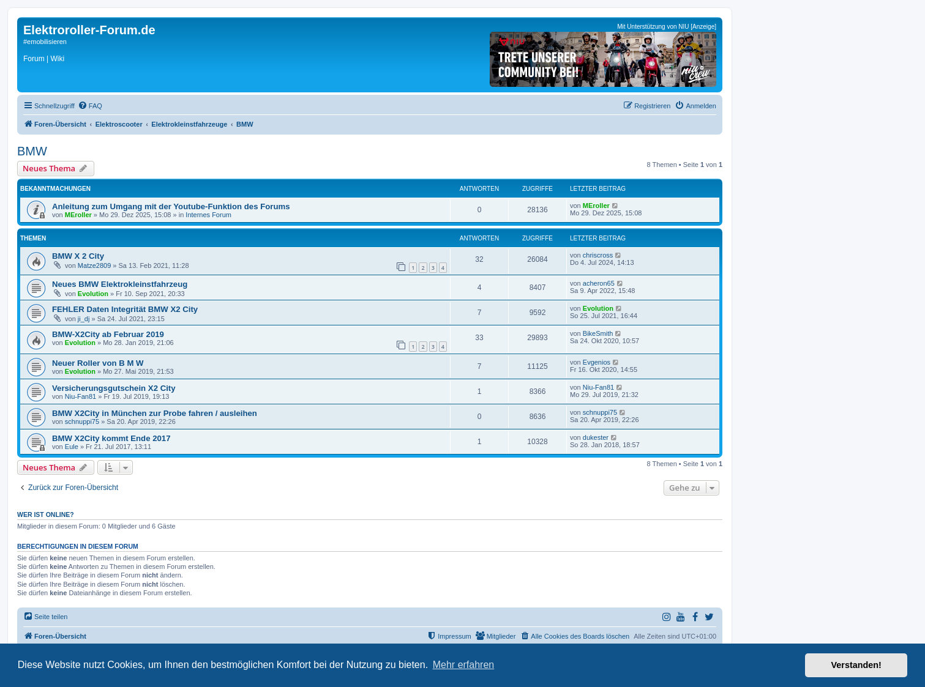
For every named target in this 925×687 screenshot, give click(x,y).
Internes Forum (208, 214)
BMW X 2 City (78, 256)
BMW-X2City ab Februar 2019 (108, 334)
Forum (34, 58)
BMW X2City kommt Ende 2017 (111, 438)
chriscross (598, 255)
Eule (71, 446)
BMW (32, 151)
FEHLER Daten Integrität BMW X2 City (125, 309)
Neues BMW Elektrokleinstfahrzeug (119, 284)
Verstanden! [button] (856, 665)
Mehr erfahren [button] (464, 664)
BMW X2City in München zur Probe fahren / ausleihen (154, 413)
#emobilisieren (45, 41)
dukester (596, 437)
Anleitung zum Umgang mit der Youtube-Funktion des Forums (171, 206)
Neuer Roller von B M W (97, 363)
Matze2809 (94, 265)
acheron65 (599, 283)
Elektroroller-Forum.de (89, 30)
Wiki (57, 58)
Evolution (93, 293)
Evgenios (596, 362)
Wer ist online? (45, 514)
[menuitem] (90, 105)
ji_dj (84, 318)
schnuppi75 (82, 421)
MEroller (78, 214)
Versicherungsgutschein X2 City (114, 388)
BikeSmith (598, 333)
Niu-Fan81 (80, 396)
